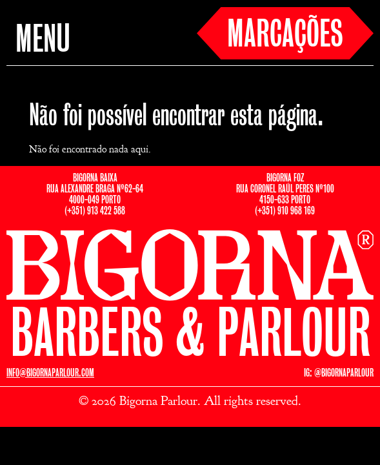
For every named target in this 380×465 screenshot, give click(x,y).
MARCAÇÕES (285, 35)
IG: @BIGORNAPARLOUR (339, 372)
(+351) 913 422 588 (95, 210)
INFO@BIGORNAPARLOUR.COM (50, 372)
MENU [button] (42, 41)
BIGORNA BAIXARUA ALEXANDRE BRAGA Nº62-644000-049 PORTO (94, 188)
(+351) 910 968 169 (285, 210)
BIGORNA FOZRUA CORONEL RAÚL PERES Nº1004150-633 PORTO (285, 188)
